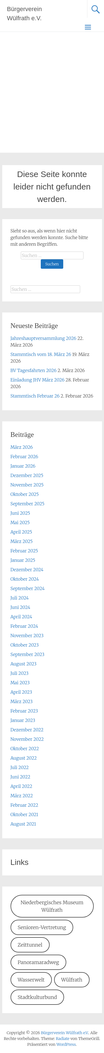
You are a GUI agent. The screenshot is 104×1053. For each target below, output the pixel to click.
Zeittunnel (29, 945)
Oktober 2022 (25, 748)
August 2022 (24, 758)
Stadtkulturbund (37, 997)
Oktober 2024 (25, 579)
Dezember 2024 (27, 569)
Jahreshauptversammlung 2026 (44, 338)
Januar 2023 (23, 720)
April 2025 (21, 532)
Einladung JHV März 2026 (38, 380)
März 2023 (22, 701)
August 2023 (24, 664)
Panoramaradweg (38, 962)
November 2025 (27, 485)
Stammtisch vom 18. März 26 (41, 354)
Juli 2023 (20, 673)
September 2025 (28, 503)
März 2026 (22, 447)
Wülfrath (71, 980)
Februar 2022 (24, 805)
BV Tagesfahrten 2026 (34, 370)
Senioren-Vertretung (41, 927)
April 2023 (21, 692)
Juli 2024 (20, 598)
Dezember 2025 (27, 475)
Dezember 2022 (27, 729)
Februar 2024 (24, 626)
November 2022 (27, 739)
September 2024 (28, 588)
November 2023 (27, 635)
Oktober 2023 (25, 645)
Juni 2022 (21, 777)
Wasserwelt (30, 980)
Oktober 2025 (25, 494)
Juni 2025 (20, 513)
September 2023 (28, 654)
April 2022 (21, 786)
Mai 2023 (20, 682)
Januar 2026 (23, 466)
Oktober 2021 (24, 814)
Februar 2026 (24, 456)
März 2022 (22, 795)
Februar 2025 (24, 551)
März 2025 (22, 541)
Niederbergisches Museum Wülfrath (52, 906)
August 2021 (23, 824)
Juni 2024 (21, 607)
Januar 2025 (23, 560)
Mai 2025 (20, 522)
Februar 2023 (24, 711)
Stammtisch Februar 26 (35, 396)
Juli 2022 (20, 767)
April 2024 (21, 616)
